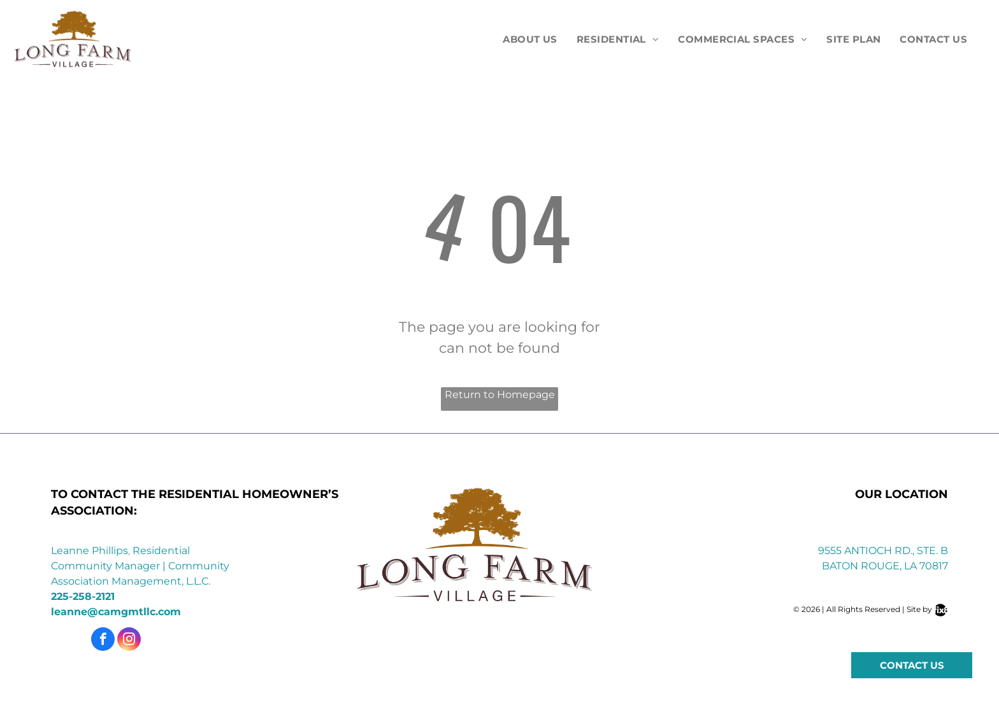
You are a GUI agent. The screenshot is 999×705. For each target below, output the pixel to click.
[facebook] (103, 640)
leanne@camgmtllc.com (116, 612)
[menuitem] (530, 39)
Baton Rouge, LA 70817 (885, 566)
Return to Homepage (500, 394)
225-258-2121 (83, 596)
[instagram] (129, 640)
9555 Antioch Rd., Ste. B (883, 551)
